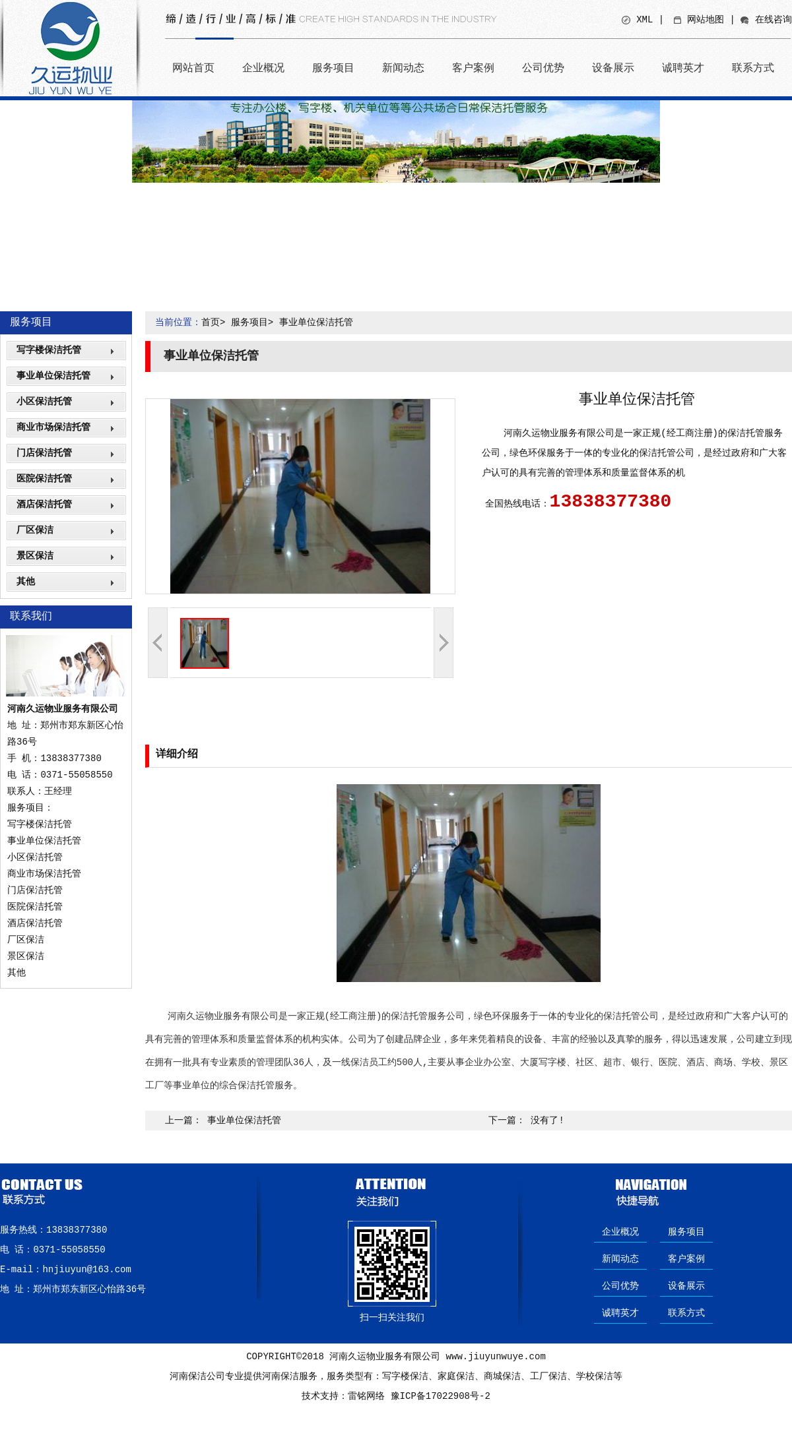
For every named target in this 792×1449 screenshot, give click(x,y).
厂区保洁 (34, 530)
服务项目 (333, 67)
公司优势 (543, 67)
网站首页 (193, 67)
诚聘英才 (683, 67)
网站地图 (705, 20)
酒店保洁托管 (44, 504)
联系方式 (753, 67)
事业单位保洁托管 (53, 376)
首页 (210, 322)
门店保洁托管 (44, 453)
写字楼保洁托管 (48, 350)
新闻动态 (403, 67)
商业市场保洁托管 (53, 427)
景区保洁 (34, 556)
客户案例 (473, 67)
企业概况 (263, 67)
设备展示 (613, 67)
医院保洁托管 (44, 479)
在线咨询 (773, 20)
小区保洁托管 (44, 401)
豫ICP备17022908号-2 (440, 1396)
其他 (25, 581)
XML (644, 20)
